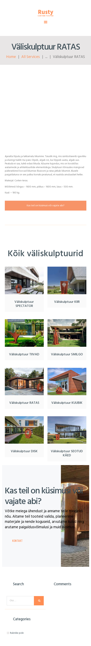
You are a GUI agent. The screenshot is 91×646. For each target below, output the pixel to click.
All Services (30, 57)
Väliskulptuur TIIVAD (24, 355)
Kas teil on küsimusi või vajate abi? (45, 205)
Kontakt (17, 540)
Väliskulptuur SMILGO (67, 355)
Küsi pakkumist (45, 76)
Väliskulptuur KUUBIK (66, 403)
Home (11, 57)
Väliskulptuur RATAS (24, 403)
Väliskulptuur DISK (24, 451)
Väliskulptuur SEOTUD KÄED (67, 453)
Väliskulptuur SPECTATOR (24, 304)
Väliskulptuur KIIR (67, 302)
